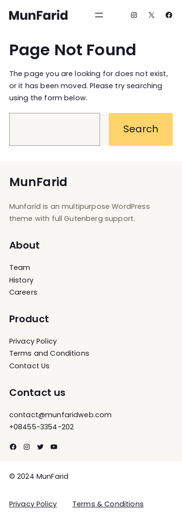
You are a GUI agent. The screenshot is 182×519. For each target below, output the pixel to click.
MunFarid (38, 182)
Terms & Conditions (108, 504)
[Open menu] (99, 15)
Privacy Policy (33, 504)
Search (141, 129)
